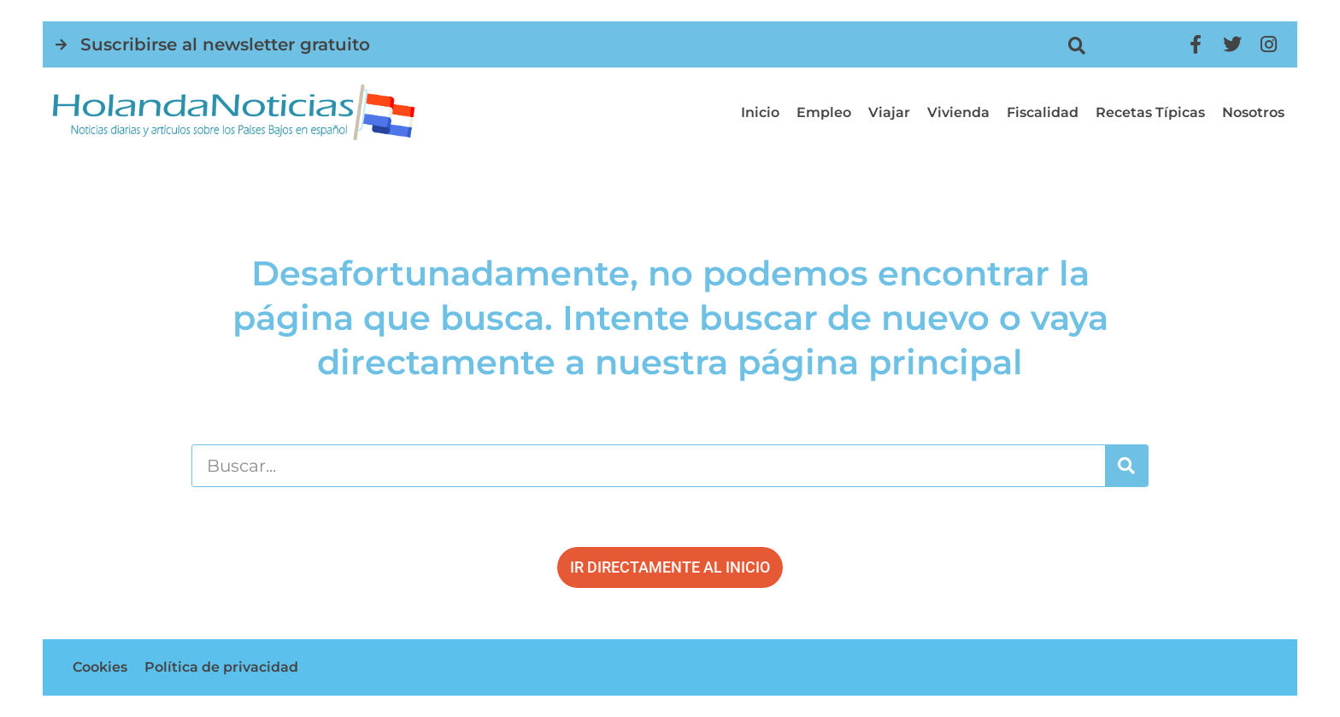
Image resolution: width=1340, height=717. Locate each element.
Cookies (100, 667)
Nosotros (1253, 112)
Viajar (889, 112)
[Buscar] (1126, 465)
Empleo (823, 112)
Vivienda (958, 112)
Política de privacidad (221, 667)
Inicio (760, 112)
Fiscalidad (1042, 112)
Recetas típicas (1150, 112)
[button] (1077, 45)
